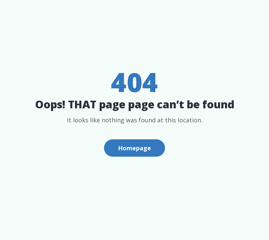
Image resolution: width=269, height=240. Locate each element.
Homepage (134, 148)
